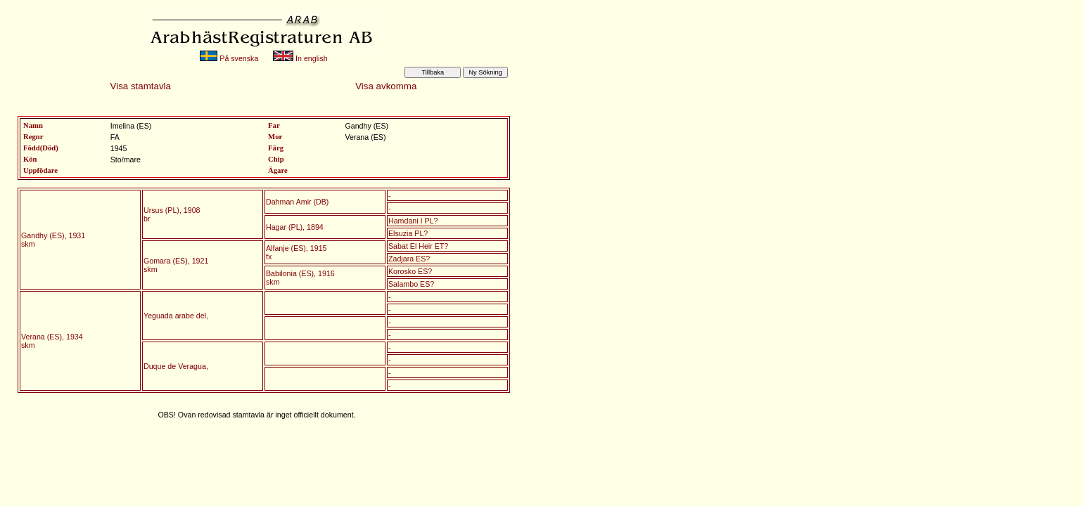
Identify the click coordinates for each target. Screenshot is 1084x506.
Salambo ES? (411, 284)
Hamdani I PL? (413, 220)
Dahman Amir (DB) (297, 201)
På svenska (229, 58)
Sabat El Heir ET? (418, 246)
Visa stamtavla (140, 86)
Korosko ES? (410, 271)
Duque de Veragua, (176, 366)
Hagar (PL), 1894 (295, 227)
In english (300, 58)
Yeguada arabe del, (176, 315)
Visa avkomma (385, 86)
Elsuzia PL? (408, 233)
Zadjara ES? (409, 258)
